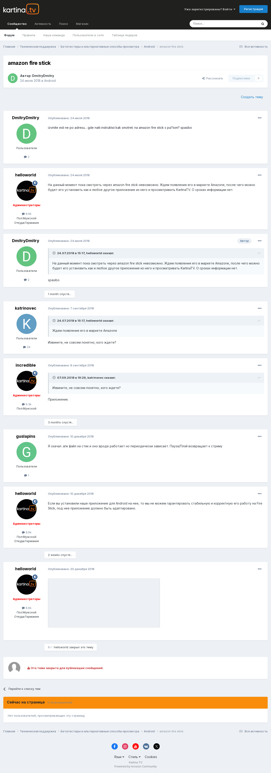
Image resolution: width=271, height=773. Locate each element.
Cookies (151, 757)
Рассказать (212, 78)
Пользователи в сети (88, 35)
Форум (9, 35)
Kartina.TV (135, 762)
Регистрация (253, 9)
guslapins (25, 436)
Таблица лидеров (124, 35)
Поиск (63, 23)
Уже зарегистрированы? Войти (209, 9)
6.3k (26, 404)
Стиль (134, 757)
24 (26, 347)
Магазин (82, 23)
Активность (43, 23)
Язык (119, 757)
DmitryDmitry (43, 76)
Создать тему (252, 97)
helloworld (25, 175)
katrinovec (25, 308)
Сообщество (17, 26)
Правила (29, 35)
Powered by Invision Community (135, 766)
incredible (26, 365)
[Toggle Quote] (54, 253)
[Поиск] (211, 23)
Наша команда (54, 35)
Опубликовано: (69, 118)
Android (50, 80)
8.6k (26, 213)
